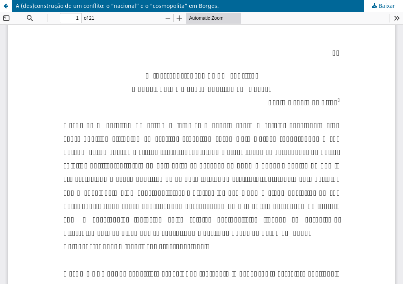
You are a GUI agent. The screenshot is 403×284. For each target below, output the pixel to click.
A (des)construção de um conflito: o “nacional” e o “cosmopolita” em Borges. (117, 5)
